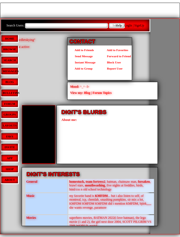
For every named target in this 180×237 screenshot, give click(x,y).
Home (9, 38)
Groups (9, 114)
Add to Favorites (115, 50)
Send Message (81, 56)
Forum (9, 103)
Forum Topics (102, 93)
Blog (9, 81)
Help (119, 25)
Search (9, 60)
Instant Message (82, 62)
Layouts (10, 125)
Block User (111, 62)
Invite (10, 147)
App (10, 158)
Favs (9, 136)
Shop (10, 169)
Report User (112, 68)
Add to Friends (82, 50)
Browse (9, 49)
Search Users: (15, 25)
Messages (11, 71)
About (10, 179)
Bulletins (11, 92)
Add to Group (81, 68)
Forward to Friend (116, 56)
